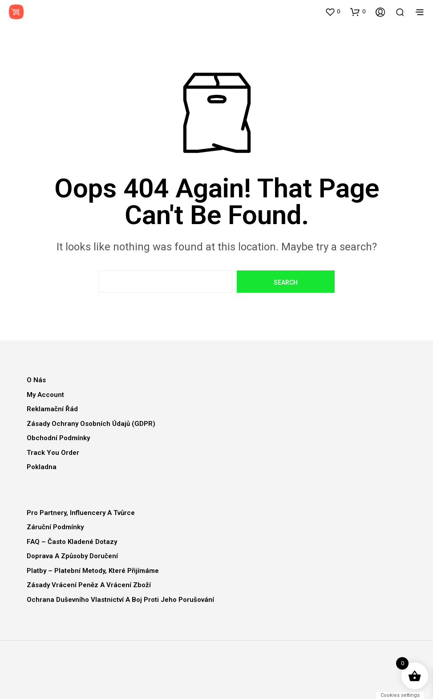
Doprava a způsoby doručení (72, 556)
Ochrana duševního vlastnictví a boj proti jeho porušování (120, 600)
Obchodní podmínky (58, 438)
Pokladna (42, 467)
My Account (45, 395)
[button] (332, 11)
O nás (36, 380)
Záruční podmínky (55, 527)
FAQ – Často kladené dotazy (72, 542)
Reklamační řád (52, 409)
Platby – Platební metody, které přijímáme (93, 571)
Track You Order (53, 453)
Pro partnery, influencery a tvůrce (81, 513)
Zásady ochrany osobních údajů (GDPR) (91, 424)
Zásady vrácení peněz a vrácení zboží (89, 585)
